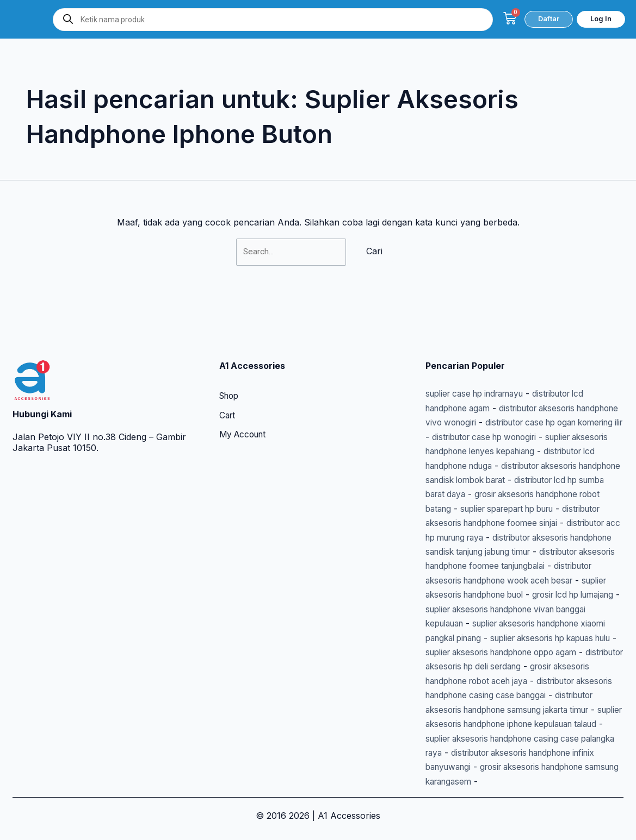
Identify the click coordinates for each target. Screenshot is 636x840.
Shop (230, 353)
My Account (244, 392)
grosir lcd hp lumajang (549, 580)
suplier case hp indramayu (480, 351)
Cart (228, 373)
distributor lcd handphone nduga (544, 422)
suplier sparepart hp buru (516, 480)
